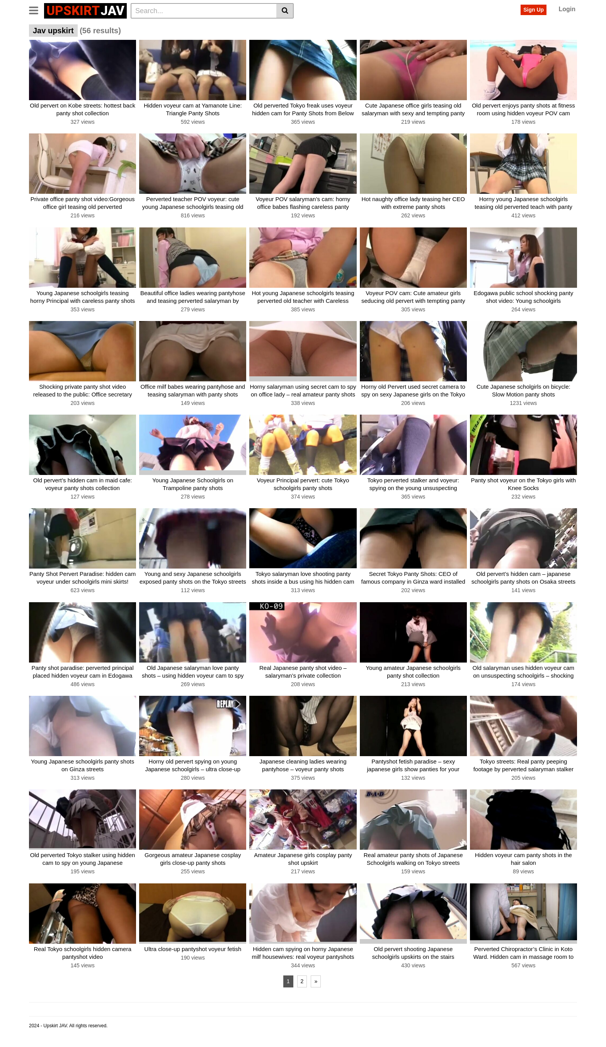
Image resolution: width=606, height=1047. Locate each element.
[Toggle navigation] (36, 9)
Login (566, 9)
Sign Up (533, 10)
